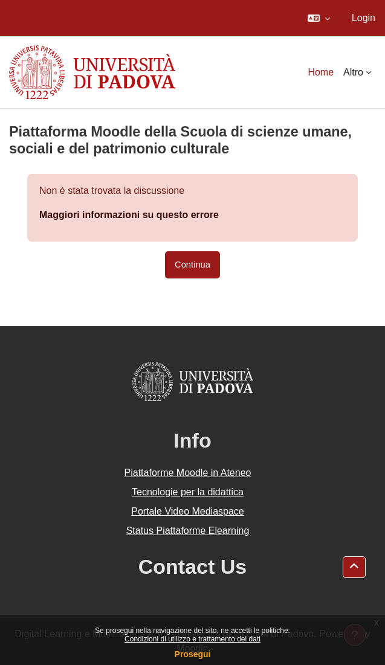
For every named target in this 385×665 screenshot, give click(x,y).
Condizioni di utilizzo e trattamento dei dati (192, 639)
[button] (318, 18)
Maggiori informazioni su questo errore (129, 215)
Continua (192, 264)
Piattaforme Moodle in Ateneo (188, 472)
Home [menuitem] (321, 72)
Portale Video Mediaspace (187, 511)
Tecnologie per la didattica (188, 492)
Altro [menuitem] (353, 72)
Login (363, 18)
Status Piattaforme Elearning (188, 530)
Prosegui (193, 654)
